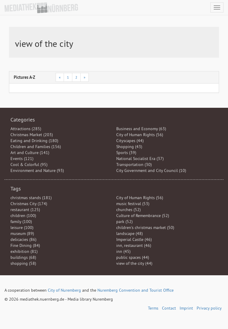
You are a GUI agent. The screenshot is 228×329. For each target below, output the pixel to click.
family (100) (21, 221)
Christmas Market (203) (31, 134)
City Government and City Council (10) (151, 170)
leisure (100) (21, 227)
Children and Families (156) (35, 146)
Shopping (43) (129, 146)
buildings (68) (23, 257)
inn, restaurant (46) (133, 245)
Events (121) (21, 158)
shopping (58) (23, 263)
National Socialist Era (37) (140, 158)
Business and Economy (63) (141, 128)
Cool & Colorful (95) (29, 164)
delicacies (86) (23, 239)
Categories (22, 119)
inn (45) (123, 251)
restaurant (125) (25, 209)
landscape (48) (129, 233)
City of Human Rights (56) (139, 134)
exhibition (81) (24, 251)
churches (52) (128, 209)
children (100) (23, 215)
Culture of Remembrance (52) (142, 215)
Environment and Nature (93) (37, 170)
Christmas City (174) (28, 203)
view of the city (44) (134, 263)
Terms (153, 308)
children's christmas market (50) (145, 227)
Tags (15, 188)
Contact (169, 308)
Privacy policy (209, 308)
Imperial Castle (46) (134, 239)
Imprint (186, 308)
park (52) (124, 221)
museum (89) (22, 233)
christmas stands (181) (31, 197)
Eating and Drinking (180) (34, 140)
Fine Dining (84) (25, 245)
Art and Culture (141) (29, 152)
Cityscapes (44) (130, 140)
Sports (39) (126, 152)
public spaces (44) (132, 257)
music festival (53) (132, 203)
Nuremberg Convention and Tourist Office (135, 290)
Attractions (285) (25, 128)
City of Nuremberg (64, 290)
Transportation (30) (134, 164)
